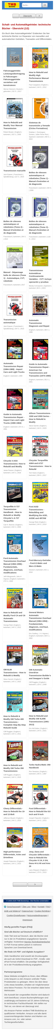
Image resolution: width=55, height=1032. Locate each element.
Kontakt (41, 906)
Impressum (27, 920)
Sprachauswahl (14, 906)
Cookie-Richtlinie (42, 911)
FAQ (48, 906)
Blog (34, 906)
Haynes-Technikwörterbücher (37, 942)
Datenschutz (27, 911)
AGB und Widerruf (12, 911)
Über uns (26, 906)
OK (45, 5)
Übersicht (27, 16)
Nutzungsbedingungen (37, 915)
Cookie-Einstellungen (16, 915)
